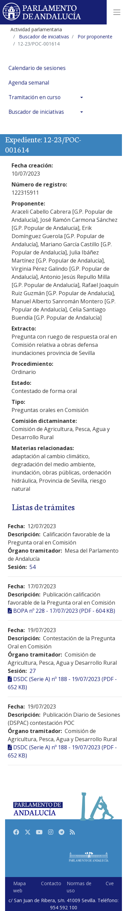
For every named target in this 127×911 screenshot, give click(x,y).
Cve (110, 883)
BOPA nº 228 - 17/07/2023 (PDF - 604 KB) (64, 610)
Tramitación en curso (34, 97)
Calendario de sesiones (37, 68)
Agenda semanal (28, 82)
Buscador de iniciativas (36, 111)
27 (32, 671)
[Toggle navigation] (117, 12)
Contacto (51, 883)
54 (32, 567)
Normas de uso (79, 887)
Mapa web (19, 887)
